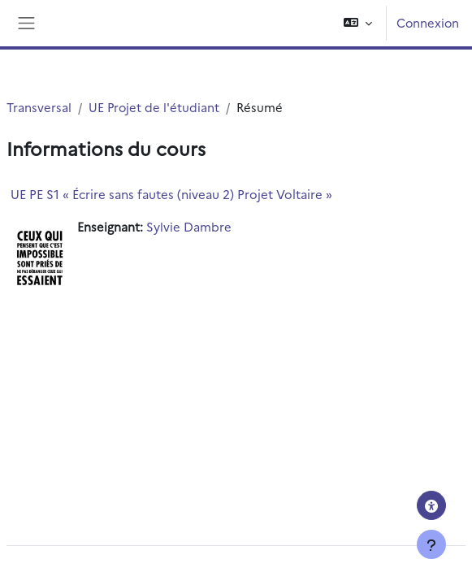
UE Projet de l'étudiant (154, 106)
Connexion (427, 22)
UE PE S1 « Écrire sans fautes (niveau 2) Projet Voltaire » (171, 193)
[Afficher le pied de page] (431, 544)
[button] (358, 23)
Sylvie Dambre (189, 226)
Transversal (38, 106)
